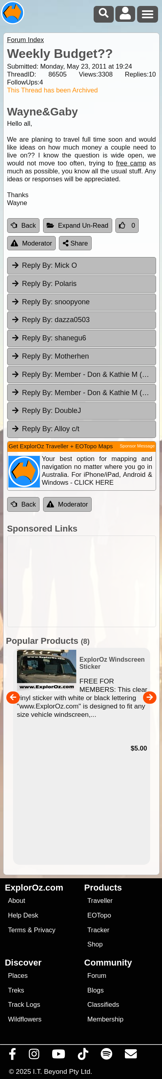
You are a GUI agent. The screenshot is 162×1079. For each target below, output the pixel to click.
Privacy (45, 930)
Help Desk (23, 915)
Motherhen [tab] (50, 356)
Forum (96, 975)
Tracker (98, 930)
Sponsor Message (137, 446)
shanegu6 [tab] (48, 338)
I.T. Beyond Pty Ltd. (62, 1071)
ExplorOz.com (34, 888)
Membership (105, 1019)
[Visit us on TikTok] (83, 1056)
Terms (17, 930)
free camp (131, 163)
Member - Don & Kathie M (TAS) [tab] (83, 374)
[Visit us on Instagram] (34, 1056)
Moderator (31, 243)
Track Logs (24, 1004)
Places (18, 975)
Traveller (100, 900)
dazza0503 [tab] (50, 320)
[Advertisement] (85, 581)
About (16, 900)
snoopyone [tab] (50, 302)
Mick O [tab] (44, 265)
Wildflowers (24, 1019)
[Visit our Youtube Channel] (58, 1056)
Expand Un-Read (78, 225)
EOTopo (99, 915)
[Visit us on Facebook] (12, 1056)
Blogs (95, 990)
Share (75, 243)
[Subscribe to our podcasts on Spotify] (106, 1056)
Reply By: (37, 265)
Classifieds (103, 1004)
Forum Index (25, 40)
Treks (16, 990)
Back (23, 225)
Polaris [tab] (44, 284)
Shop (95, 944)
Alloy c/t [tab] (45, 429)
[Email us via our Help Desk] (131, 1056)
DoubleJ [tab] (46, 411)
